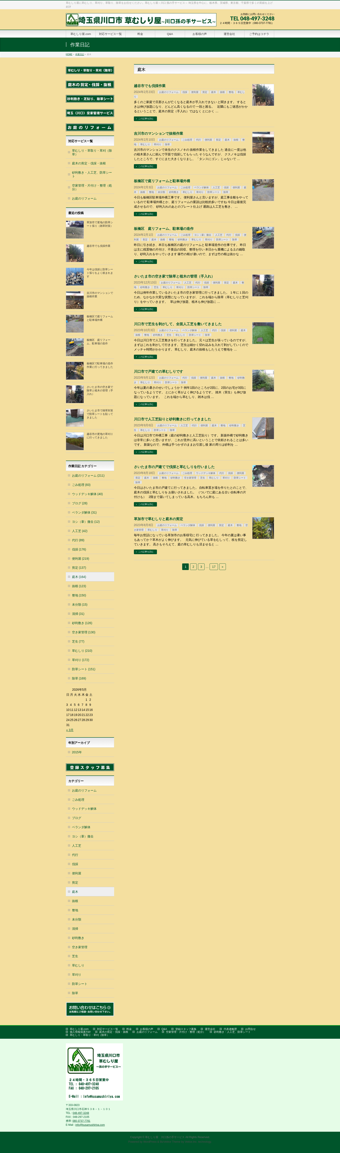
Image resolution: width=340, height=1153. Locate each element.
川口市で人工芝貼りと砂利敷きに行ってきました (172, 419)
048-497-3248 (81, 1113)
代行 (198, 139)
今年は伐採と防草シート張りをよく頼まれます (100, 273)
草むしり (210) (82, 650)
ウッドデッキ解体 (205, 473)
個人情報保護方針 (80, 1031)
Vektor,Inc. (191, 1141)
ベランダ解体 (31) (84, 512)
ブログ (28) (80, 503)
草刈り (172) (80, 660)
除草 (167, 144)
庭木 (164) (79, 577)
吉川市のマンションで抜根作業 (158, 133)
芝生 (156, 287)
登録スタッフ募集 (185, 1029)
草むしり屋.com (79, 1029)
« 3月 (70, 730)
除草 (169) (79, 678)
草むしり (145, 144)
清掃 (75, 928)
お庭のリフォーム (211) (88, 475)
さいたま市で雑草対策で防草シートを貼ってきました (100, 414)
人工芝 (216, 187)
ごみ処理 (187, 139)
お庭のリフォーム (168, 92)
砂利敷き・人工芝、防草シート (92, 174)
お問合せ (250, 1029)
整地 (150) (79, 595)
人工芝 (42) (80, 531)
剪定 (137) (79, 567)
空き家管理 (190, 477)
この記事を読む (146, 118)
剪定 (204, 92)
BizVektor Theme (170, 1141)
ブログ (76, 818)
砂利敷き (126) (82, 623)
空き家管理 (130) (83, 632)
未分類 (161, 192)
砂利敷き (174, 192)
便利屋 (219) (80, 558)
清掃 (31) (78, 614)
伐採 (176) (79, 549)
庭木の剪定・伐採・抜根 (89, 163)
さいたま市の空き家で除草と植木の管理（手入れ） (174, 276)
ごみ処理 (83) (81, 485)
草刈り (157, 144)
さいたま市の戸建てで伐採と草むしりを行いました (174, 467)
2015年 (77, 752)
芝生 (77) (78, 641)
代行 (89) (78, 540)
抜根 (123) (79, 586)
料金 (129, 1029)
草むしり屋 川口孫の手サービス (165, 1137)
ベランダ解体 (201, 187)
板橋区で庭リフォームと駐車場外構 (162, 181)
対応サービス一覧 (107, 1029)
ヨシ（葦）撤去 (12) (86, 521)
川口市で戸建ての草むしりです (158, 371)
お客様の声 (146, 1029)
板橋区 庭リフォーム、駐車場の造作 (164, 229)
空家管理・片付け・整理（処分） (92, 187)
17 (214, 566)
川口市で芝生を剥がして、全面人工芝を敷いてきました (178, 324)
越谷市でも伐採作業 (150, 86)
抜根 (222, 92)
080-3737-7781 (81, 1120)
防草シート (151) (83, 669)
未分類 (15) (80, 604)
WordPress (150, 1141)
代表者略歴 (230, 1029)
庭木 (213, 92)
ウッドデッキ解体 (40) (87, 494)
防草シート (213, 192)
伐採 (184, 92)
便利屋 (194, 92)
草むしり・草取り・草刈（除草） (92, 152)
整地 (231, 92)
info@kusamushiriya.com (90, 1124)
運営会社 (210, 1029)
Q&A (164, 1029)
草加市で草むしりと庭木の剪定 (158, 519)
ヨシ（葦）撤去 (202, 235)
